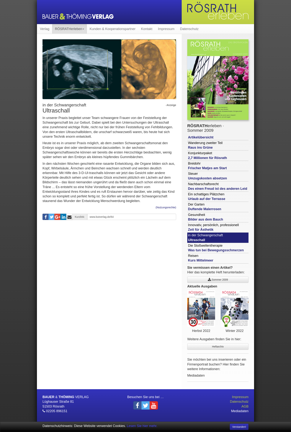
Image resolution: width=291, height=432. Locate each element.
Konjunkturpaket (207, 155)
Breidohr (207, 166)
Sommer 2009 (218, 279)
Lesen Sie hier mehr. (142, 426)
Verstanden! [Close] (239, 426)
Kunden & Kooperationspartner (112, 29)
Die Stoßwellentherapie (216, 248)
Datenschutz (189, 29)
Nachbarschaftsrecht (217, 186)
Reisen (200, 258)
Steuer (207, 176)
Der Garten (204, 207)
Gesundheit (205, 217)
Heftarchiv (218, 346)
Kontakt (146, 29)
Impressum (166, 29)
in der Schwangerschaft (205, 237)
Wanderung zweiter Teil (205, 145)
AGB (245, 406)
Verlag (44, 29)
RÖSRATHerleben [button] (69, 29)
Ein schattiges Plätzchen (206, 196)
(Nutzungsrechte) (166, 207)
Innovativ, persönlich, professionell (213, 227)
